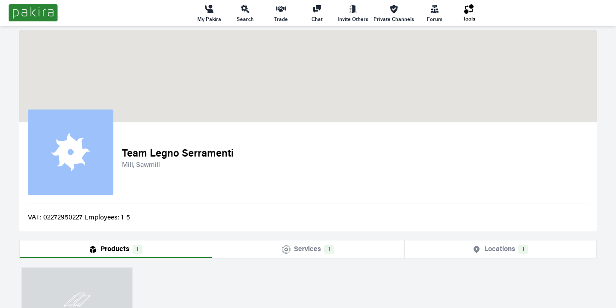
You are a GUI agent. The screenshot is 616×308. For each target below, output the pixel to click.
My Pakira (209, 12)
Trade (281, 12)
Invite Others (353, 12)
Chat (317, 12)
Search (245, 12)
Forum (434, 12)
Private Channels (393, 12)
